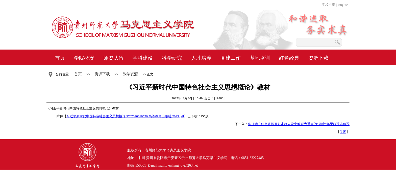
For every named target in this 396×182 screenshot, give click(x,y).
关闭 (343, 132)
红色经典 (289, 58)
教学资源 (130, 74)
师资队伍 (113, 58)
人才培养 (201, 58)
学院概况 (84, 58)
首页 (60, 58)
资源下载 (318, 58)
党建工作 (230, 58)
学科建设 (143, 58)
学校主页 (328, 5)
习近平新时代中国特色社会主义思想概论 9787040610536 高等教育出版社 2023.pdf (125, 116)
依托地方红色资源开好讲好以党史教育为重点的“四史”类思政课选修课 (299, 124)
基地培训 (260, 58)
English (343, 5)
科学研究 (172, 58)
